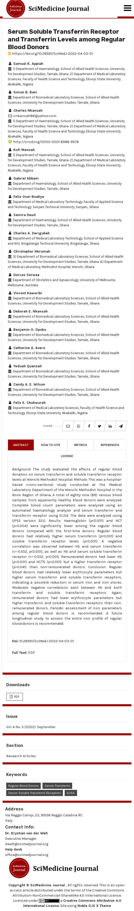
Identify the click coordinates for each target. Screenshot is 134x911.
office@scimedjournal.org (26, 855)
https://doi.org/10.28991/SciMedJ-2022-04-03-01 (50, 53)
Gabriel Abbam (23, 178)
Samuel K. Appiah (25, 63)
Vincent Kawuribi (25, 293)
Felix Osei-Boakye (26, 196)
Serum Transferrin (57, 786)
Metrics (80, 445)
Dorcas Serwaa (23, 275)
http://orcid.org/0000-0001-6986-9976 (43, 142)
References (110, 445)
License (67, 456)
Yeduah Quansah (25, 366)
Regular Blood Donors (23, 786)
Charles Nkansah (25, 110)
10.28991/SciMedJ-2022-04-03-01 (46, 641)
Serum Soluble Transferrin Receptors (34, 793)
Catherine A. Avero (26, 348)
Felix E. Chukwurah (27, 402)
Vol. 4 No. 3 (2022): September (31, 727)
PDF (31, 652)
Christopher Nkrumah (29, 251)
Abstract (21, 445)
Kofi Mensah (21, 150)
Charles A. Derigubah (29, 233)
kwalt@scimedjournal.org (26, 844)
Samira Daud (22, 215)
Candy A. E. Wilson (26, 384)
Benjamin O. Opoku (27, 329)
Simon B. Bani (22, 92)
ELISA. (71, 793)
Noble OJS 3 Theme (94, 906)
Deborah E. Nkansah (28, 311)
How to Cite (50, 445)
